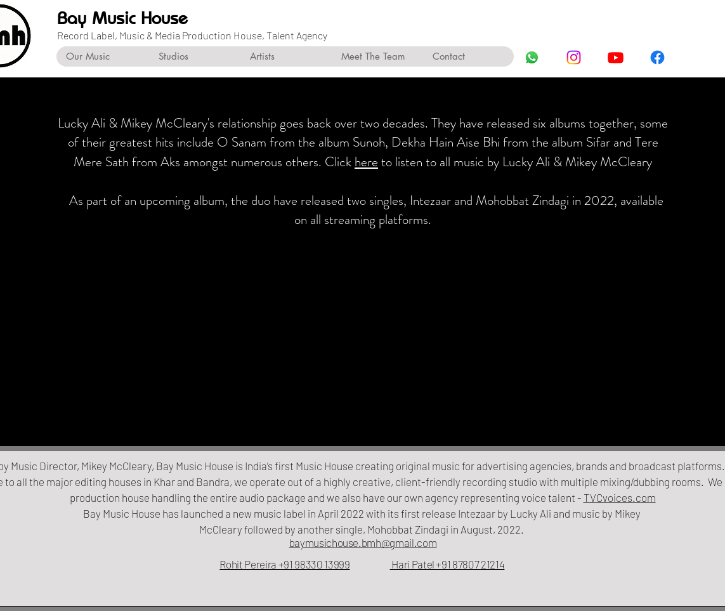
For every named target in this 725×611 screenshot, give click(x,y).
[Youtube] (615, 57)
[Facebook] (657, 57)
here (366, 161)
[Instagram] (574, 57)
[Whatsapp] (532, 57)
